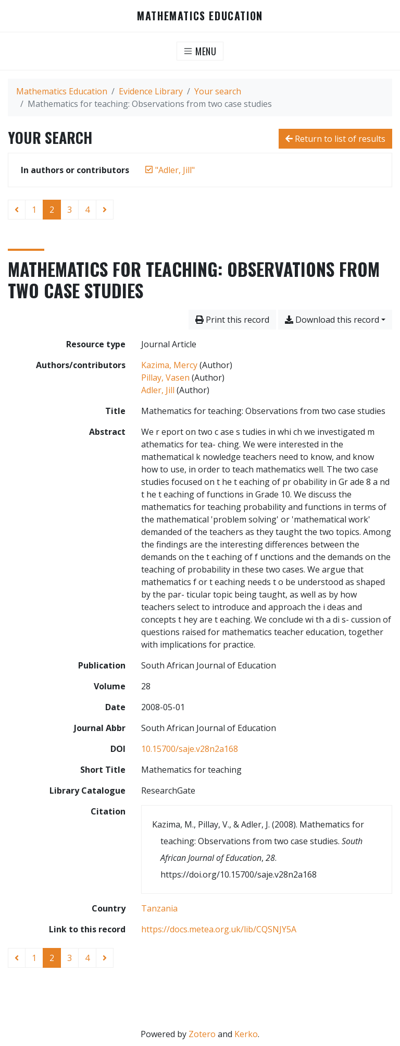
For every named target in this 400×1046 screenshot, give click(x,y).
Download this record (332, 319)
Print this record (232, 319)
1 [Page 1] (34, 209)
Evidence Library (151, 91)
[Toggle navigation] (200, 51)
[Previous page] (17, 210)
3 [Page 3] (69, 209)
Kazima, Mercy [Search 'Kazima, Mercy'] (169, 365)
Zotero (202, 1034)
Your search (217, 91)
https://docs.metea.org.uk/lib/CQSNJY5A (218, 929)
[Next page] (105, 210)
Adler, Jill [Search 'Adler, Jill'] (157, 390)
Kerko (246, 1034)
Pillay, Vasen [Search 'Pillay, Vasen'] (165, 377)
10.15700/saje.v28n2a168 (189, 749)
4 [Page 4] (87, 209)
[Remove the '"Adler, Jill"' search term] (175, 170)
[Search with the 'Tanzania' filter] (159, 908)
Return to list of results (335, 138)
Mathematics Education (200, 15)
